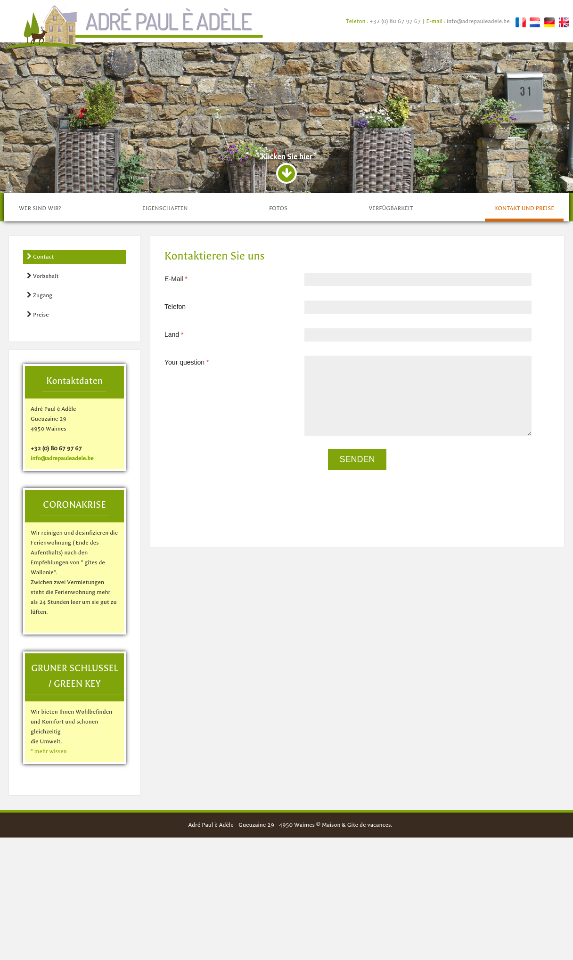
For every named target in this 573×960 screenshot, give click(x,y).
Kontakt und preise (524, 330)
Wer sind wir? (40, 330)
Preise (38, 436)
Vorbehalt (42, 398)
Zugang (39, 417)
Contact (40, 378)
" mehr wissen (49, 874)
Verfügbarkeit (390, 330)
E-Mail (179, 401)
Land (177, 457)
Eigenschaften (165, 330)
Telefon (175, 429)
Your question (190, 484)
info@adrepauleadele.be (478, 21)
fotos (278, 330)
